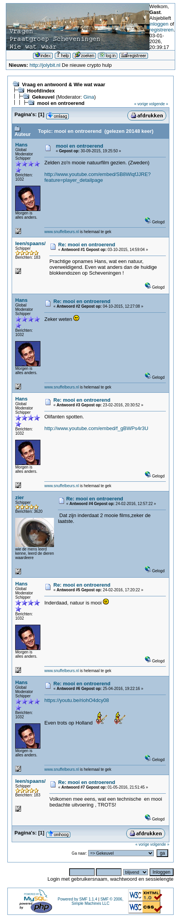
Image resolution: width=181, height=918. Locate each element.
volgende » (158, 104)
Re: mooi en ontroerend (86, 244)
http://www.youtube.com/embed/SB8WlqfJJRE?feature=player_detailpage (97, 177)
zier (19, 497)
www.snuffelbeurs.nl (61, 232)
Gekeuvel (43, 97)
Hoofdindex (41, 91)
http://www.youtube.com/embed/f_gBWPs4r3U (96, 428)
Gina (89, 97)
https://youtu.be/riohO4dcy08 (76, 700)
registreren (162, 30)
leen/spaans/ (30, 243)
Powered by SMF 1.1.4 (77, 899)
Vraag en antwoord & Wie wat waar (63, 84)
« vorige (141, 104)
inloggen (159, 24)
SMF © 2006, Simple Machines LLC (97, 901)
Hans (21, 145)
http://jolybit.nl (45, 65)
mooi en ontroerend (60, 103)
